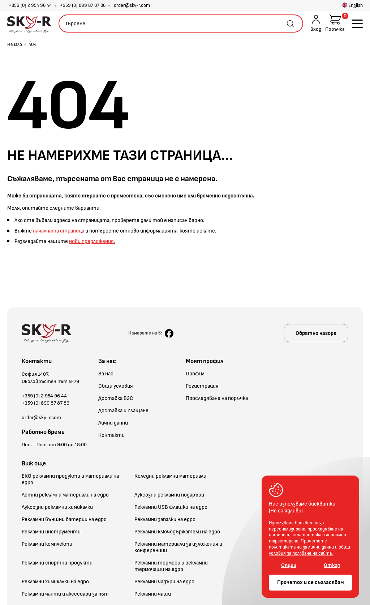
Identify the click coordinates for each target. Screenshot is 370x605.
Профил (195, 374)
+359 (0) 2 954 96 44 (30, 5)
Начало (14, 44)
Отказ (332, 565)
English (352, 5)
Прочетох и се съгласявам (310, 582)
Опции (288, 565)
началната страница (58, 230)
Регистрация (202, 386)
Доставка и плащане (123, 411)
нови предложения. (92, 241)
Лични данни (113, 423)
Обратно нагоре (316, 333)
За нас (105, 374)
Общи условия (115, 386)
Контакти (111, 435)
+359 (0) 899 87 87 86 (83, 5)
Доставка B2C (115, 398)
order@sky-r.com (132, 5)
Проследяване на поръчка (217, 398)
